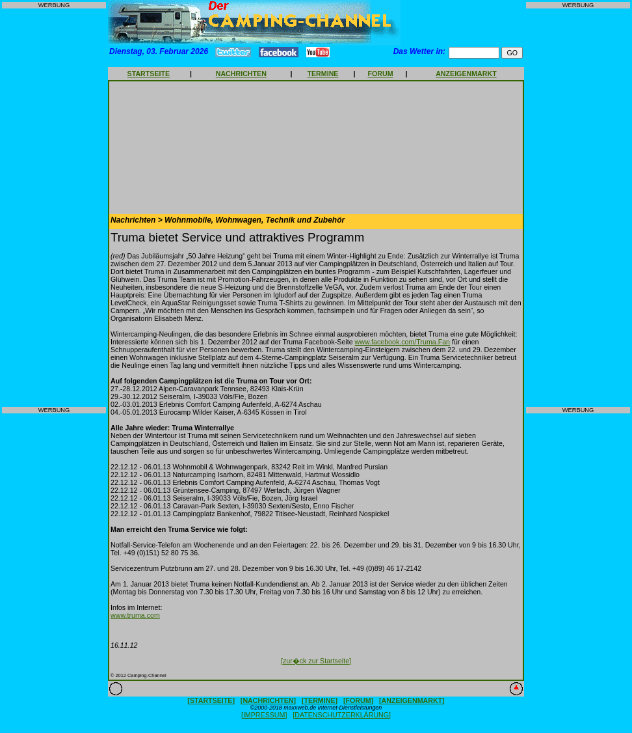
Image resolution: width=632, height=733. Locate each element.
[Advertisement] (54, 207)
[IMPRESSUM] (264, 715)
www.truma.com (135, 615)
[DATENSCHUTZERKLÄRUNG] (342, 715)
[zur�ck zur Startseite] (316, 661)
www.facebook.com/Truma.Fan (402, 342)
